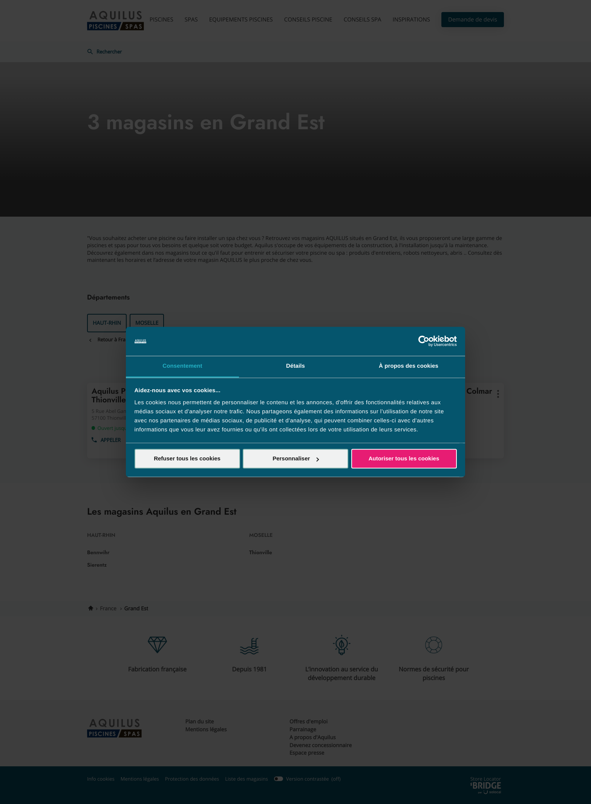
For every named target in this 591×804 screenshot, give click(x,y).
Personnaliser (296, 458)
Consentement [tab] (182, 366)
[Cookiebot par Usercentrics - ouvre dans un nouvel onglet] (424, 341)
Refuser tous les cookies (187, 458)
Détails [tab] (295, 366)
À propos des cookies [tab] (408, 366)
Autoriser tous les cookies (404, 458)
